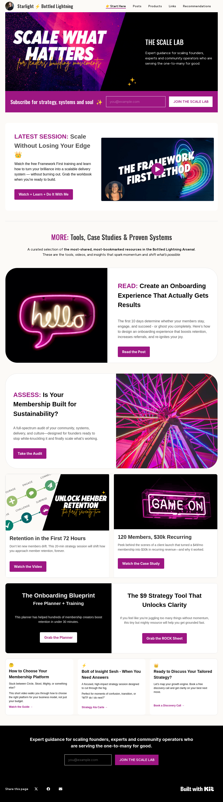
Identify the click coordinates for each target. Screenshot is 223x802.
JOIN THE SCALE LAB (190, 102)
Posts (137, 6)
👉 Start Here (116, 6)
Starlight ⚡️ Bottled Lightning (45, 6)
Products (155, 6)
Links (172, 6)
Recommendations (197, 6)
